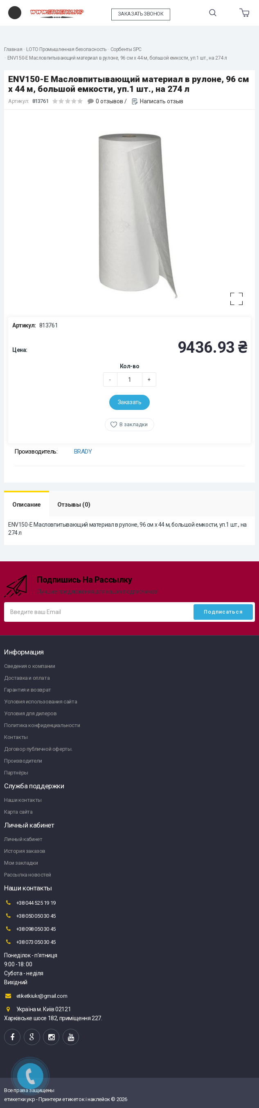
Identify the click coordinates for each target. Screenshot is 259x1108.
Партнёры (16, 773)
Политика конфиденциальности (42, 725)
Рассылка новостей (27, 875)
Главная (13, 49)
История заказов (24, 851)
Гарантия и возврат (27, 690)
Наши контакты (23, 800)
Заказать (130, 402)
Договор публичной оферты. (38, 749)
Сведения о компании (29, 666)
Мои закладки (21, 863)
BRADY (83, 451)
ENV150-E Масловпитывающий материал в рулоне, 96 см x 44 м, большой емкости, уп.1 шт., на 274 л (117, 58)
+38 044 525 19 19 (30, 903)
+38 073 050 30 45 (30, 942)
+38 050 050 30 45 (30, 916)
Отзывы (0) (73, 504)
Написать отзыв (161, 101)
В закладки (133, 424)
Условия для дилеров (30, 713)
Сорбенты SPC (126, 49)
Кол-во (130, 366)
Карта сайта (18, 812)
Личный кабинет (23, 839)
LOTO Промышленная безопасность (66, 49)
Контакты (16, 737)
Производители (23, 761)
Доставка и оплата (27, 678)
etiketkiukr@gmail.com (35, 996)
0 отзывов (109, 101)
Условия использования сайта (40, 702)
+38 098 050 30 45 (30, 929)
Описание (26, 504)
